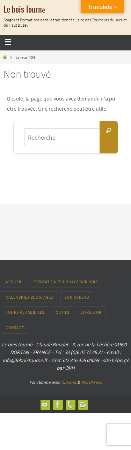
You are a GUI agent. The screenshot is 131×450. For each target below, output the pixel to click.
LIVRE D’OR (91, 312)
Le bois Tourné (24, 9)
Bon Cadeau (76, 297)
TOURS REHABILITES (25, 312)
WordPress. (91, 382)
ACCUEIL (14, 281)
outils (63, 312)
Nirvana (68, 382)
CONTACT (15, 327)
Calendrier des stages (29, 297)
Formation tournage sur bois (66, 281)
